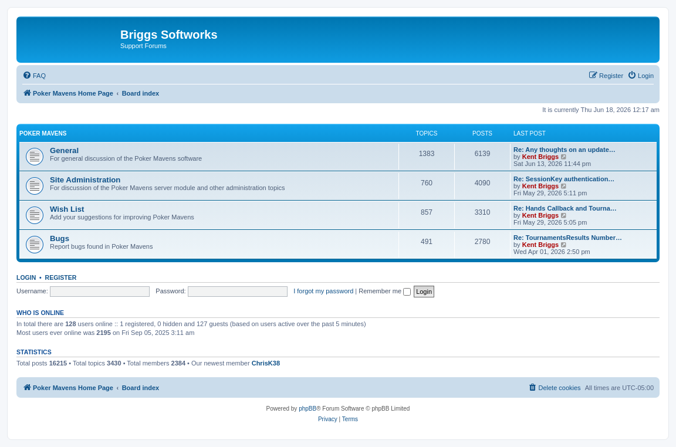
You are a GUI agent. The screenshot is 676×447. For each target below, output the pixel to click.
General (64, 150)
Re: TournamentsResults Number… (567, 237)
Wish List (67, 209)
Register (61, 277)
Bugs (59, 238)
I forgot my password (323, 290)
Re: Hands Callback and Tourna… (565, 208)
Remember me (385, 290)
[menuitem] (34, 76)
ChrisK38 (266, 363)
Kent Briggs (540, 156)
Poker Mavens (42, 133)
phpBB (307, 408)
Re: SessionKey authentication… (563, 178)
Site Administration (85, 179)
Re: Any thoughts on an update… (564, 149)
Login (26, 277)
